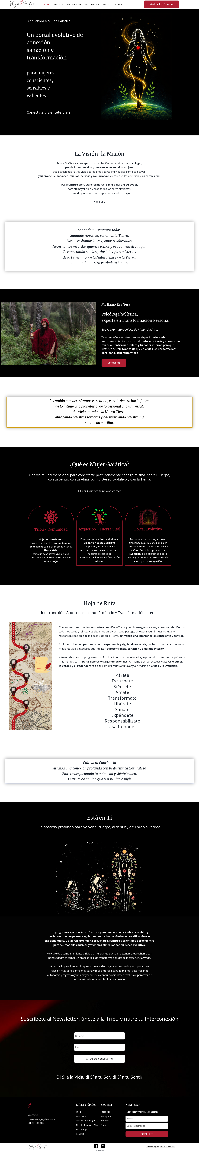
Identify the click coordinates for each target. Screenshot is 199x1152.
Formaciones (74, 4)
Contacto (120, 4)
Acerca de (58, 4)
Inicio (46, 4)
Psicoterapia (92, 4)
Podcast (107, 4)
